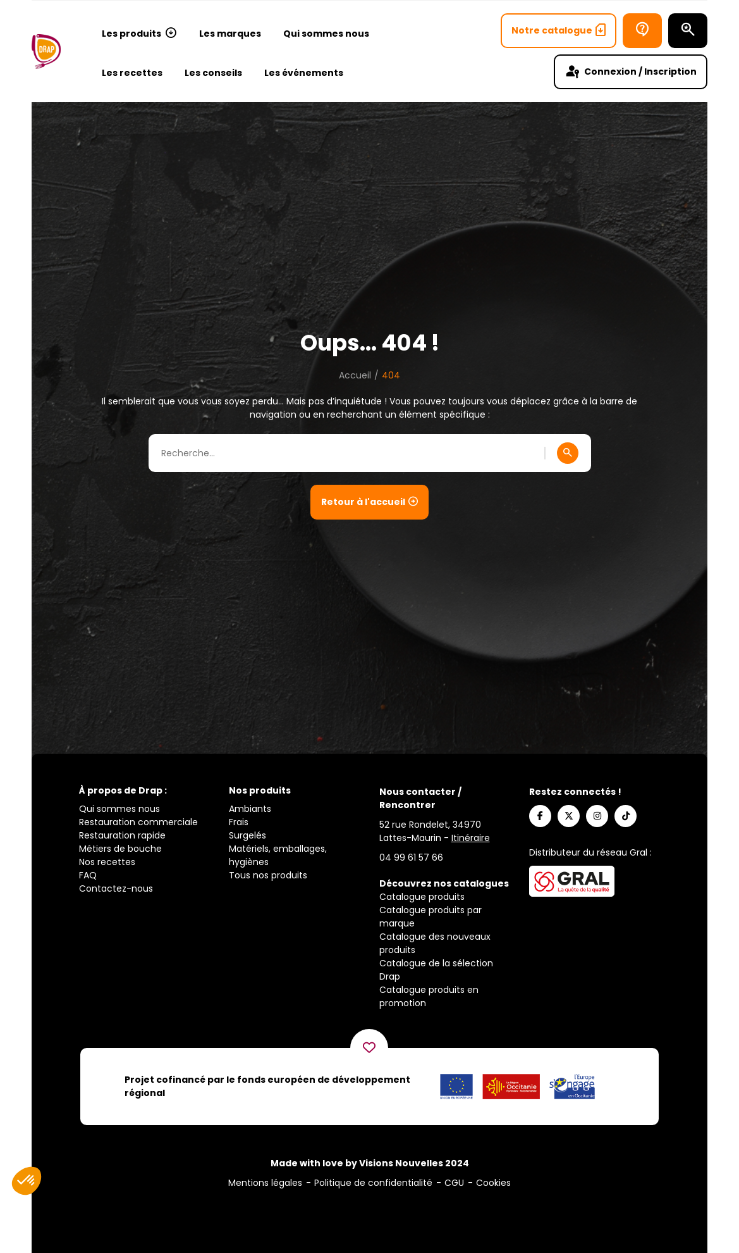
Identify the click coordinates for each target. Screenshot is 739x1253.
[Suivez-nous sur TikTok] (625, 816)
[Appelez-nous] (411, 857)
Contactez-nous (116, 888)
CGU (454, 1182)
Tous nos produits (268, 875)
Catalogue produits (422, 896)
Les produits (139, 33)
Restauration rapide (122, 835)
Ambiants (250, 808)
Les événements (303, 72)
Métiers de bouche (120, 848)
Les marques (230, 33)
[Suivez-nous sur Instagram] (597, 816)
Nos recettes (107, 862)
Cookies (493, 1182)
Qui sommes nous (326, 33)
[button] (26, 1181)
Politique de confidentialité (373, 1182)
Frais (238, 822)
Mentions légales (265, 1182)
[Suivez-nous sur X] (569, 816)
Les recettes (132, 72)
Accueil (355, 375)
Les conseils (213, 72)
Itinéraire (470, 838)
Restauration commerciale (138, 822)
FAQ (88, 875)
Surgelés (247, 835)
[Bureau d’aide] (642, 30)
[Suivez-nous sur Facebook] (540, 816)
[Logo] (46, 51)
